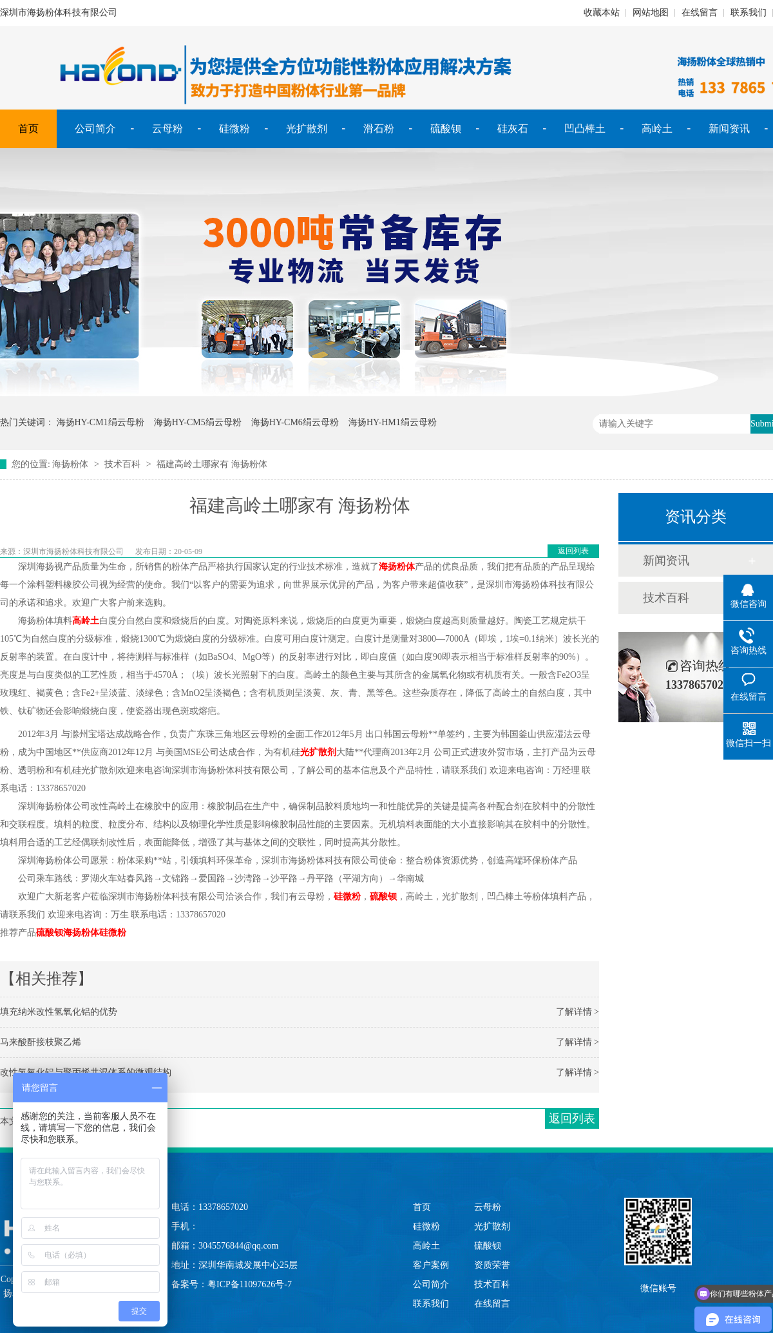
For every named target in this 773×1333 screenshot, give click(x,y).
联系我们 (748, 12)
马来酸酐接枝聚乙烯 (40, 1042)
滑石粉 (378, 128)
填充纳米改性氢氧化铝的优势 (58, 1012)
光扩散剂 (306, 128)
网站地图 (651, 12)
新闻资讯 (729, 128)
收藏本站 (602, 12)
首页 (28, 128)
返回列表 (573, 550)
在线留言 (700, 12)
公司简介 (95, 128)
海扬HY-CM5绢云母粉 (198, 422)
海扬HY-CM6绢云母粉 (295, 422)
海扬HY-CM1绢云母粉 (100, 422)
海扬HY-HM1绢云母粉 (392, 422)
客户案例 (431, 1265)
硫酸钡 (445, 128)
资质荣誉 (492, 1265)
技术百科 (122, 464)
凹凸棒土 (585, 128)
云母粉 (167, 128)
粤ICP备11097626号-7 (249, 1284)
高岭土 (657, 128)
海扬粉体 (70, 464)
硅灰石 (512, 128)
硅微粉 (234, 128)
